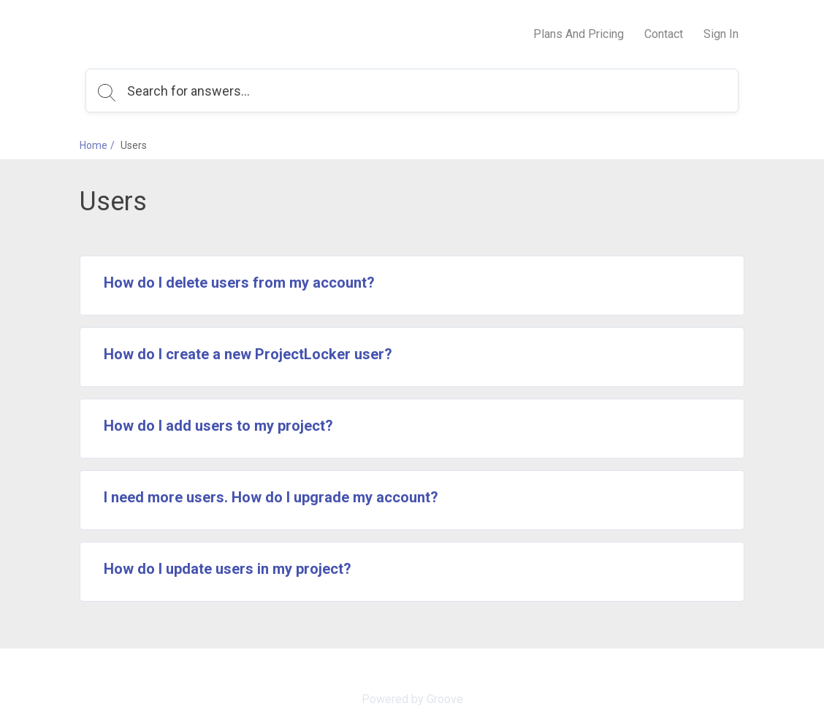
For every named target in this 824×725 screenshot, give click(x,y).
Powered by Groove (412, 699)
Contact (663, 34)
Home (93, 145)
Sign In (721, 34)
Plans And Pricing (578, 34)
